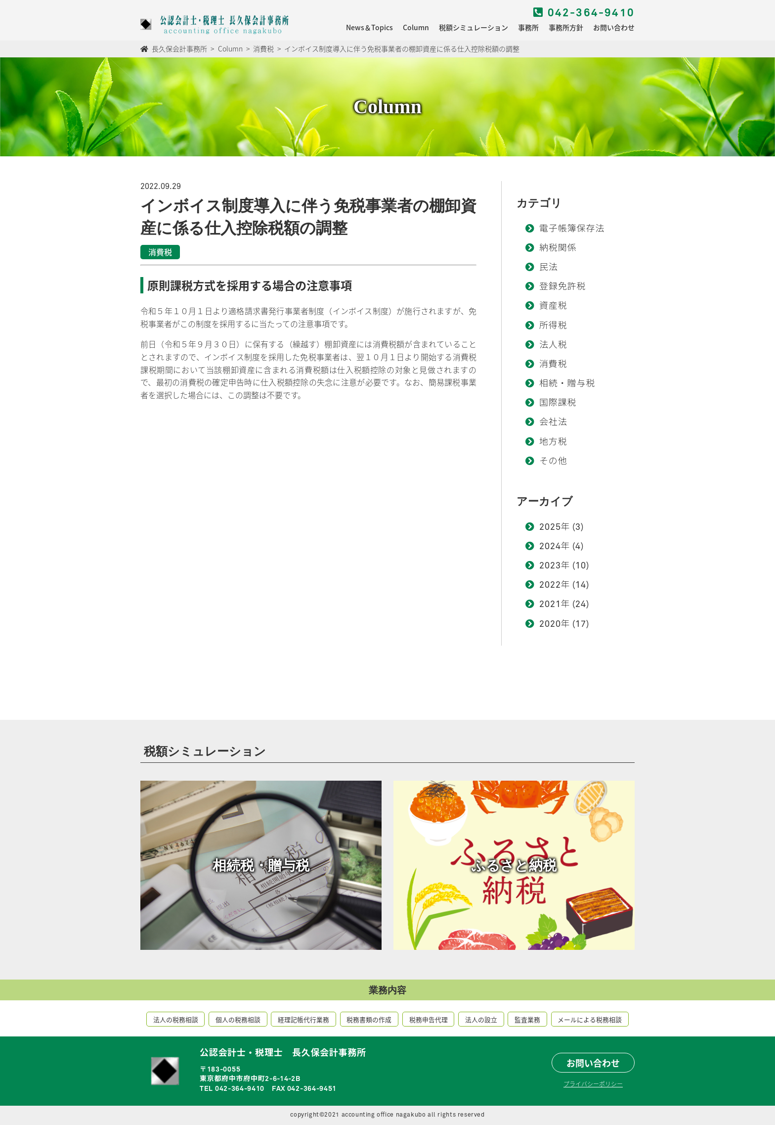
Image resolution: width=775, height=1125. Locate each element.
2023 (550, 566)
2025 (550, 527)
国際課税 (558, 403)
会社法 (553, 422)
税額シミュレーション (473, 27)
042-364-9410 (584, 13)
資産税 (553, 306)
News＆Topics (369, 27)
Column (416, 27)
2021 (550, 604)
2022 (550, 585)
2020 (550, 624)
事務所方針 (566, 27)
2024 (550, 546)
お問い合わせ (614, 27)
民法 (548, 267)
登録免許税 (562, 286)
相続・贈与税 (567, 383)
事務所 (528, 27)
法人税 (553, 345)
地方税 (553, 442)
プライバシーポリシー (593, 1083)
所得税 (553, 326)
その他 (553, 461)
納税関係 (558, 248)
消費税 (553, 364)
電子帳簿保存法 (571, 229)
